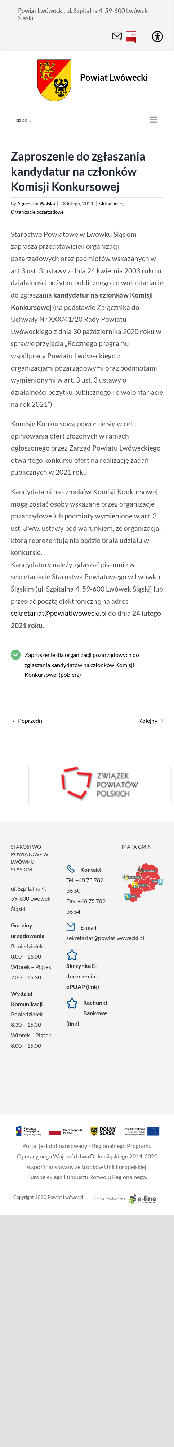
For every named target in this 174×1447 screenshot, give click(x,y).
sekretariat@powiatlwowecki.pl (59, 613)
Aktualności (111, 203)
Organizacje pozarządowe (37, 212)
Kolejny (147, 720)
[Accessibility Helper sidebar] (157, 36)
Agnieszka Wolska (36, 203)
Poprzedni (31, 720)
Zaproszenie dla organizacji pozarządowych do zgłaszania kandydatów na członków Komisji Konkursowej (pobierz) (81, 664)
